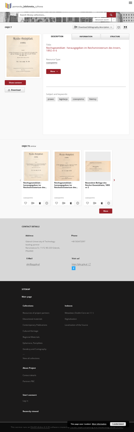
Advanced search (102, 20)
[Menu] (130, 2)
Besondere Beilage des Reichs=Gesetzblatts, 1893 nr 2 (97, 185)
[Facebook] (73, 268)
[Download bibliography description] (32, 203)
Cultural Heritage (30, 331)
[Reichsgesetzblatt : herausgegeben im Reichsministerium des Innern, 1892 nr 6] (23, 56)
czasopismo (51, 62)
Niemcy (92, 99)
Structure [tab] (115, 36)
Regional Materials (31, 337)
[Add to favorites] (118, 27)
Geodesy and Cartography (34, 349)
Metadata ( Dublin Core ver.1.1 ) (79, 313)
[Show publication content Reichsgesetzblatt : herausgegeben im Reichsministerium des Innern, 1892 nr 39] (39, 203)
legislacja (63, 99)
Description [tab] (57, 36)
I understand (118, 424)
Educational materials (32, 319)
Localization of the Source (76, 325)
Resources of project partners (36, 313)
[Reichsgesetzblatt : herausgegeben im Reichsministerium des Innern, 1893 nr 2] (67, 166)
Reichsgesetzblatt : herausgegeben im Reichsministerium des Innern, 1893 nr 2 (65, 185)
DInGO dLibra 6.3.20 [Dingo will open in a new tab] (40, 427)
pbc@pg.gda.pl (33, 264)
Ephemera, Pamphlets (33, 343)
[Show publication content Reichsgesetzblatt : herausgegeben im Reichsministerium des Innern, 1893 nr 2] (70, 203)
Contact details (29, 375)
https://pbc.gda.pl (81, 264)
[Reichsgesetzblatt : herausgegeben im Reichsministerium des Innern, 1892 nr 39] (36, 166)
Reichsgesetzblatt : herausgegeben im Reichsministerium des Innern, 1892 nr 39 (34, 185)
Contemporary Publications (35, 325)
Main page (27, 296)
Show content (15, 82)
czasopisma (78, 99)
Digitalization (71, 319)
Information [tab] (86, 36)
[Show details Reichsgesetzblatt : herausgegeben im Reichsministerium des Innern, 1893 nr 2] (77, 203)
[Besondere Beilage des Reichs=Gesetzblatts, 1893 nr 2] (98, 166)
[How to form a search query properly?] (114, 20)
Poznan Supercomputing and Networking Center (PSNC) (96, 427)
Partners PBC (29, 381)
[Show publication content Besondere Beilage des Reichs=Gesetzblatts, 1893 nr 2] (101, 203)
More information (99, 424)
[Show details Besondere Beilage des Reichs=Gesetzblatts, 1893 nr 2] (108, 203)
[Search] (111, 14)
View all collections (31, 358)
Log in (25, 400)
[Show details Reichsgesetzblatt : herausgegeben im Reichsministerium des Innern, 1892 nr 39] (46, 203)
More (105, 211)
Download (14, 90)
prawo (51, 99)
